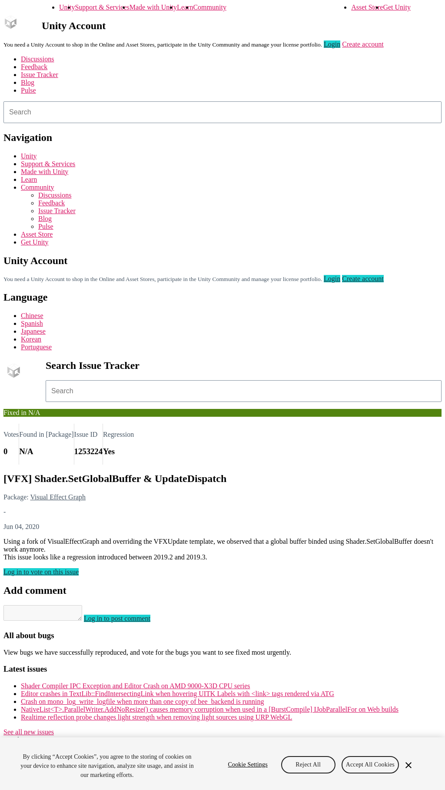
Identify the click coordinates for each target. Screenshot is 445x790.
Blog (27, 82)
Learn (185, 7)
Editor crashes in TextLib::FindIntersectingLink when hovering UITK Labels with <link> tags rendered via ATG (177, 696)
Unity (67, 7)
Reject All (308, 764)
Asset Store (367, 7)
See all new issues (28, 734)
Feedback (34, 66)
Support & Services (102, 7)
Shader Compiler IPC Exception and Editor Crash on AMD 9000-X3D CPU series (135, 688)
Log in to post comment (126, 621)
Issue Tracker (39, 74)
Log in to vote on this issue (41, 572)
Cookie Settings (248, 764)
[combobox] (222, 112)
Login (332, 44)
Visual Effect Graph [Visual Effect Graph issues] (58, 497)
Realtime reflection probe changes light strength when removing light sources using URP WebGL (156, 719)
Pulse (28, 90)
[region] (222, 763)
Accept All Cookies (370, 764)
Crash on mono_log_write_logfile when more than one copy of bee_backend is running (142, 704)
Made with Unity (153, 7)
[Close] (408, 765)
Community (209, 7)
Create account (363, 44)
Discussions (37, 59)
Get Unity (397, 7)
